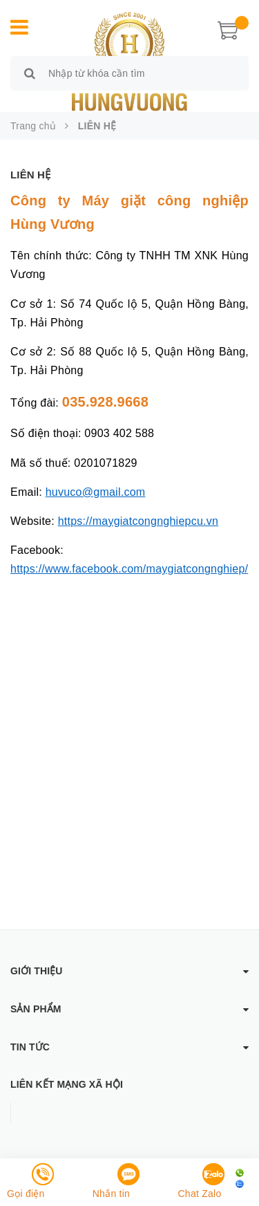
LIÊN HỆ (30, 174)
